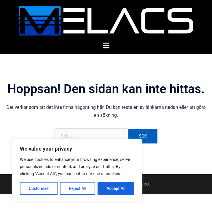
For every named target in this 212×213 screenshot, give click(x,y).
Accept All (115, 188)
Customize (39, 188)
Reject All (77, 188)
